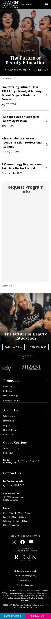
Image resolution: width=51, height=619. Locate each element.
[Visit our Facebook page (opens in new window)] (22, 542)
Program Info (38, 346)
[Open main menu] (46, 4)
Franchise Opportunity (25, 585)
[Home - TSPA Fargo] (10, 4)
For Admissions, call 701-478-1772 (25, 69)
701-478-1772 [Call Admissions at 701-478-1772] (13, 485)
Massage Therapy (11, 400)
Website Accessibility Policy (25, 576)
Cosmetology (9, 386)
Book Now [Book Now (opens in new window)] (8, 452)
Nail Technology (10, 395)
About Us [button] (10, 410)
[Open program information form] (38, 616)
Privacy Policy (25, 580)
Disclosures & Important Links (25, 571)
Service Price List (11, 448)
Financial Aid (8, 420)
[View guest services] (13, 616)
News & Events (10, 430)
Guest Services (13, 346)
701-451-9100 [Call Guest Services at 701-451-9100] (28, 461)
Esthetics (7, 391)
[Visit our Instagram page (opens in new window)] (14, 542)
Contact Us (8, 434)
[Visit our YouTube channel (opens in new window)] (31, 542)
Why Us (6, 425)
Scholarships (9, 416)
